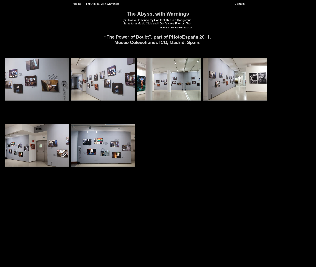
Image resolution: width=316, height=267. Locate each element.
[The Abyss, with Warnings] (102, 3)
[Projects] (75, 3)
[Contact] (239, 3)
